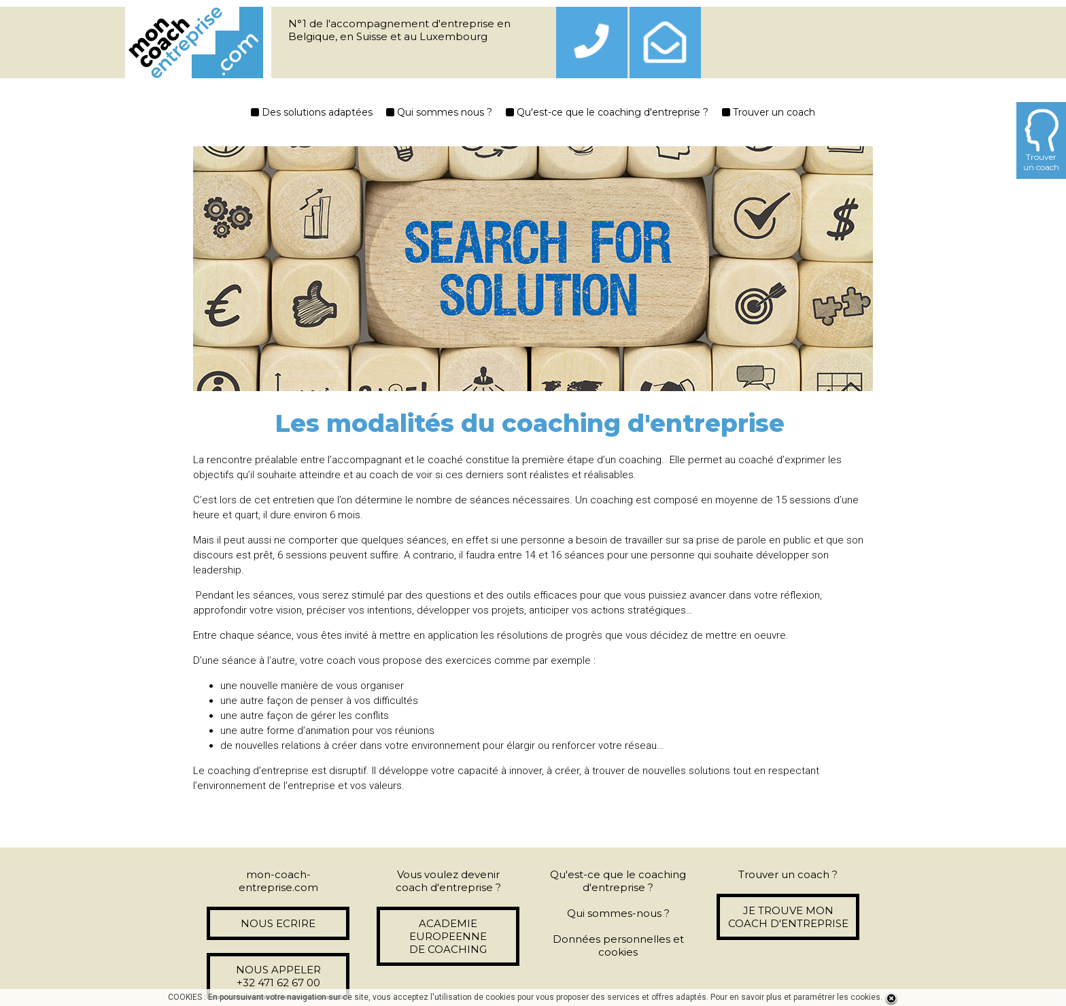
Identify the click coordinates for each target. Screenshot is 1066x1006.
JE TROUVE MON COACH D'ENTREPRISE (788, 917)
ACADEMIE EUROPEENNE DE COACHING (448, 936)
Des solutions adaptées (312, 112)
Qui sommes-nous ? (618, 913)
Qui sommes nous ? (439, 112)
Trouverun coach (1041, 140)
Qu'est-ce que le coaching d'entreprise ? (607, 112)
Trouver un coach (768, 112)
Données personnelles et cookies (618, 945)
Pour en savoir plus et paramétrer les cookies (795, 997)
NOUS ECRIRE (278, 923)
